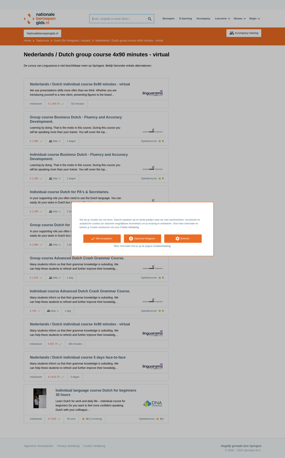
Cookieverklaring (161, 246)
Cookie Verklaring (129, 227)
